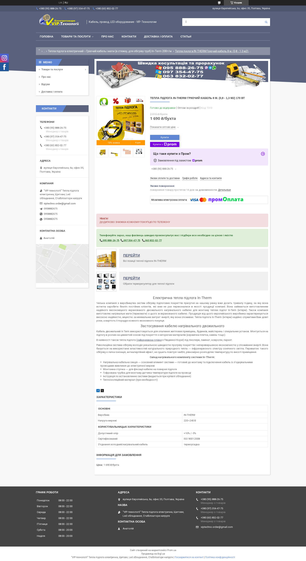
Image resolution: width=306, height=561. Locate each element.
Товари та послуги (76, 36)
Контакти (129, 36)
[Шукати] (266, 22)
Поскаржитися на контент (189, 557)
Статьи (186, 36)
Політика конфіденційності (220, 557)
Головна (46, 36)
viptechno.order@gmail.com (60, 203)
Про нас (107, 36)
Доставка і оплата (158, 36)
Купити (165, 137)
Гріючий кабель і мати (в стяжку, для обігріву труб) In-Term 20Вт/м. (129, 51)
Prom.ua (171, 550)
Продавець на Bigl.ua (153, 553)
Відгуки (45, 84)
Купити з (164, 144)
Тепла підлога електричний (66, 51)
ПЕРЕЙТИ (131, 255)
